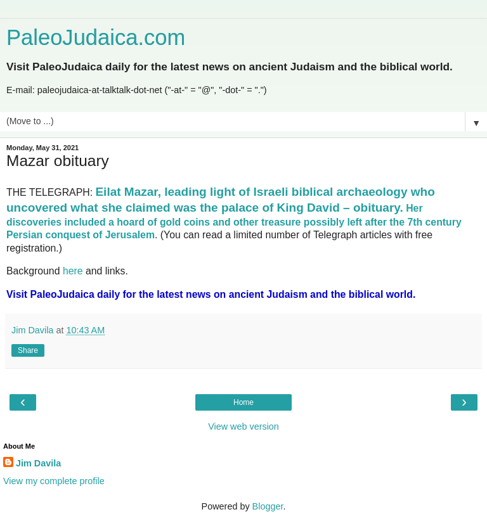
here (73, 271)
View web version (243, 426)
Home (243, 402)
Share (28, 350)
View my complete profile (54, 481)
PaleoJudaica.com (95, 37)
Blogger (267, 506)
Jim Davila (38, 463)
